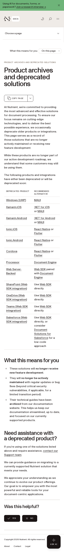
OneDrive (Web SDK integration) (16, 297)
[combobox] (30, 98)
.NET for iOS (42, 207)
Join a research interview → (31, 6)
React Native (42, 229)
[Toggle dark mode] (42, 18)
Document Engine (45, 262)
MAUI (37, 200)
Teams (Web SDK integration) (17, 308)
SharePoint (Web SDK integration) (16, 286)
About (7, 546)
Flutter (38, 233)
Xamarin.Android (16, 218)
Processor (12, 262)
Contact (17, 546)
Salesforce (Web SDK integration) (16, 319)
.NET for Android (44, 218)
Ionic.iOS (11, 229)
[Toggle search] (50, 18)
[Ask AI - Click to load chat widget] (54, 542)
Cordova (11, 251)
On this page (51, 50)
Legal (27, 546)
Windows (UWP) (16, 200)
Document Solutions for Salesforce (42, 334)
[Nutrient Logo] (12, 19)
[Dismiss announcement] (58, 5)
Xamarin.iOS (14, 207)
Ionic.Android (14, 240)
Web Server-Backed (14, 271)
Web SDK (40, 269)
